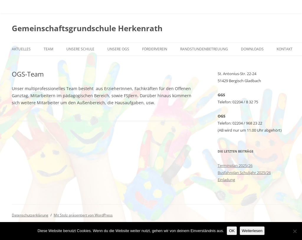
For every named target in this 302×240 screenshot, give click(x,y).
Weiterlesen (252, 231)
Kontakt (285, 49)
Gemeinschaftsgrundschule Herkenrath (87, 28)
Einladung (226, 179)
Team (48, 49)
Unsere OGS (118, 49)
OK (231, 231)
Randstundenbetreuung (204, 49)
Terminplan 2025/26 (235, 165)
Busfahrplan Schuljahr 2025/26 (244, 172)
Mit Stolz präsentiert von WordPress (83, 215)
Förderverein (154, 49)
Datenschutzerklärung (30, 215)
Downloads (252, 49)
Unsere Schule (80, 49)
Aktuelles (21, 49)
